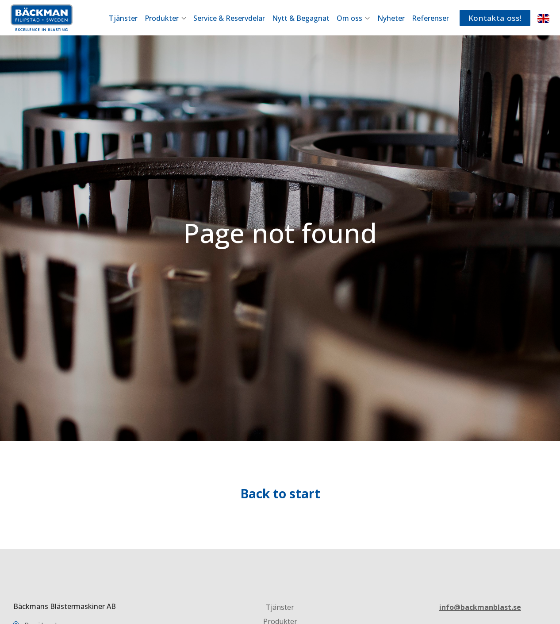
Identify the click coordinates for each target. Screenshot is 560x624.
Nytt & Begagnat (301, 18)
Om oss (353, 18)
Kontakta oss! (495, 18)
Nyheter (391, 18)
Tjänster (123, 18)
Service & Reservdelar (229, 18)
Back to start (280, 493)
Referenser (430, 18)
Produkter (165, 18)
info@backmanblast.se (480, 607)
